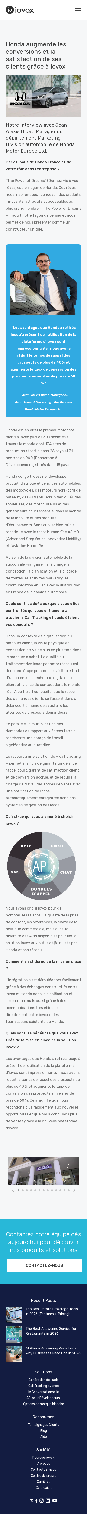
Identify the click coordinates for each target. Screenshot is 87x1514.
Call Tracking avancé (43, 1386)
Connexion (44, 1488)
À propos (43, 1464)
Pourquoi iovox (43, 1458)
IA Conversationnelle (43, 1392)
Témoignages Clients (43, 1425)
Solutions (43, 1372)
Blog (43, 1431)
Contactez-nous (44, 1265)
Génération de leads (43, 1380)
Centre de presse (43, 1476)
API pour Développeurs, (43, 1398)
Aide (43, 1437)
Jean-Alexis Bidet (35, 395)
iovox (20, 10)
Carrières (43, 1482)
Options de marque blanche (43, 1404)
